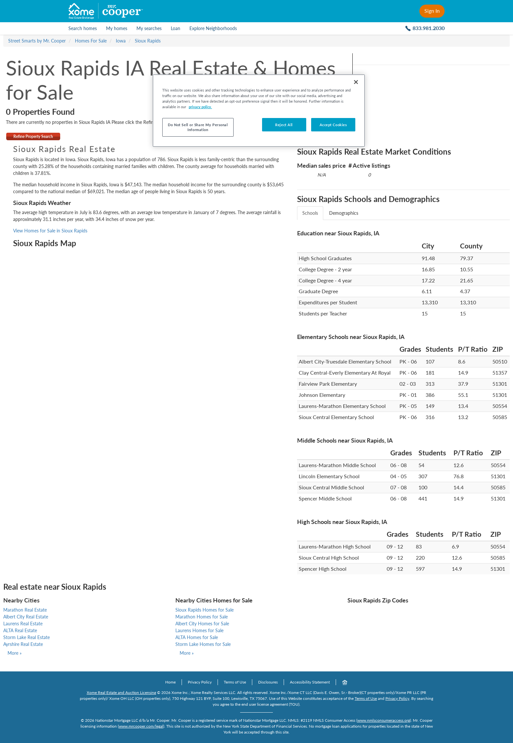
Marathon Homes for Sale (201, 616)
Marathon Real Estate (25, 610)
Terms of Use (235, 682)
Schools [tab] (310, 213)
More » (15, 653)
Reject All (284, 125)
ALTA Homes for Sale (196, 637)
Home (170, 682)
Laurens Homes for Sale (199, 630)
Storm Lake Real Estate (26, 637)
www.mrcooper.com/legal (141, 726)
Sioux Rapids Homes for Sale (204, 610)
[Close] (356, 82)
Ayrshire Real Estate (23, 644)
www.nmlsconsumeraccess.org (383, 720)
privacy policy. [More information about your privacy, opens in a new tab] (200, 107)
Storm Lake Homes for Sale (203, 644)
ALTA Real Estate (20, 630)
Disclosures (268, 682)
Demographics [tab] (343, 213)
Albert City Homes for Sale (202, 623)
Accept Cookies (333, 125)
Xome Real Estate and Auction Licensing (121, 692)
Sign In (432, 11)
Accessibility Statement (310, 682)
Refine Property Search (33, 136)
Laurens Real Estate (23, 623)
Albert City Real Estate (25, 616)
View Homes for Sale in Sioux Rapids (50, 230)
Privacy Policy (200, 682)
